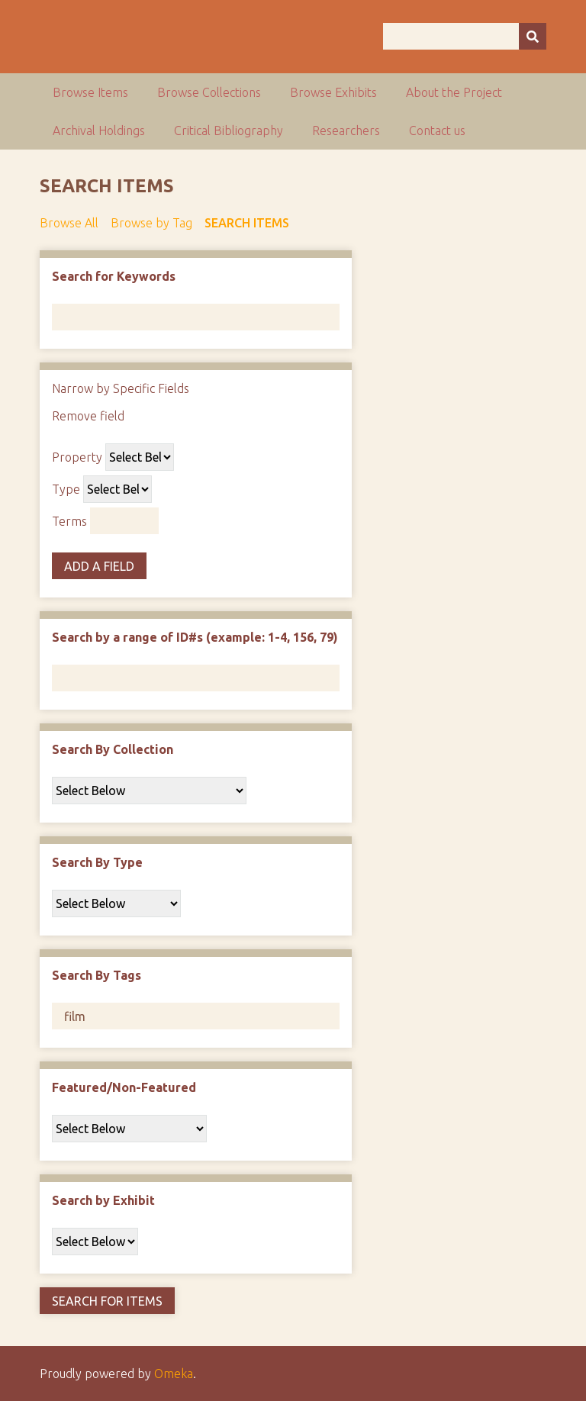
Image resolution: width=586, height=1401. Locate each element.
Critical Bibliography (228, 130)
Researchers (346, 130)
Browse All (69, 223)
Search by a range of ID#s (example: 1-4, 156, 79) (195, 637)
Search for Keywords (113, 276)
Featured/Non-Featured (124, 1087)
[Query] (464, 36)
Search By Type (97, 862)
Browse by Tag (151, 223)
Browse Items (90, 92)
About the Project (454, 92)
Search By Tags (96, 975)
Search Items (246, 223)
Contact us (437, 130)
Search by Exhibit (103, 1200)
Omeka (173, 1373)
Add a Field (99, 566)
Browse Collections (209, 92)
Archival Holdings (99, 130)
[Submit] (532, 36)
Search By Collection (112, 749)
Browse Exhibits (333, 92)
